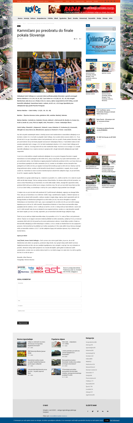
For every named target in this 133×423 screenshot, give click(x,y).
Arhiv (110, 18)
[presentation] (31, 318)
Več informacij (114, 420)
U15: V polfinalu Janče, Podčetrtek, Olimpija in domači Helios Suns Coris (106, 111)
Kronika (75, 18)
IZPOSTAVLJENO (92, 153)
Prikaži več (101, 146)
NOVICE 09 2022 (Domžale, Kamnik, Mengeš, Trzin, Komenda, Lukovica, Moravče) (107, 97)
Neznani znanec (91, 370)
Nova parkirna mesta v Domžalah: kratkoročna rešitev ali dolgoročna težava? (71, 362)
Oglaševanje (89, 1)
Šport (69, 18)
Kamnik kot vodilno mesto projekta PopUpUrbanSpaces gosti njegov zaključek (36, 362)
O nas (72, 1)
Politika (50, 18)
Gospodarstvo (41, 18)
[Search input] (99, 29)
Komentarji (83, 18)
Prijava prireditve (80, 1)
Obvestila (90, 372)
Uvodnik (89, 389)
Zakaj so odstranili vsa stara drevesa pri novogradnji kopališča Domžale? (36, 343)
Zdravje (105, 18)
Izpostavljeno (89, 164)
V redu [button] (106, 420)
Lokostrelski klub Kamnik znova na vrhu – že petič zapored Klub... (37, 371)
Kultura (33, 18)
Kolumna (89, 350)
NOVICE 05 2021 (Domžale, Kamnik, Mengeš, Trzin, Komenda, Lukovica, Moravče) (91, 76)
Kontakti (96, 1)
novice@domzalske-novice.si (58, 416)
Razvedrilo (91, 18)
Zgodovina (62, 18)
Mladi (56, 18)
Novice (20, 18)
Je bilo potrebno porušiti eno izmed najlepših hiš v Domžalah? (71, 352)
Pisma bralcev (91, 378)
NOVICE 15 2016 (90, 94)
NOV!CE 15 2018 (106, 73)
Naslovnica (89, 71)
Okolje (99, 18)
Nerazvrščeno (90, 367)
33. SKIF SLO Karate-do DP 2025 (106, 137)
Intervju (26, 18)
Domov (67, 1)
